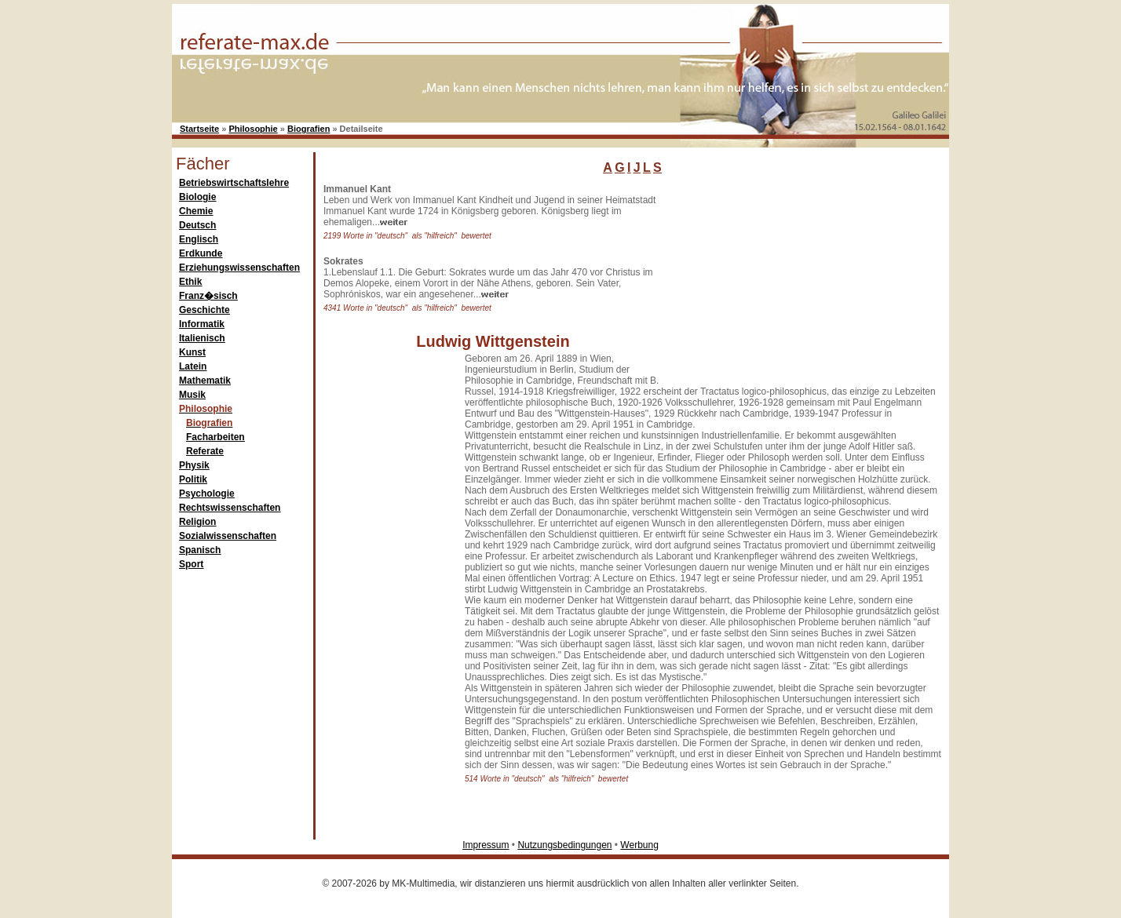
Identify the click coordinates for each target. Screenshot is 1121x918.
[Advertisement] (784, 282)
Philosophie (252, 128)
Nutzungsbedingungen (564, 845)
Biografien (308, 128)
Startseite (199, 128)
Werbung (639, 845)
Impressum (485, 845)
